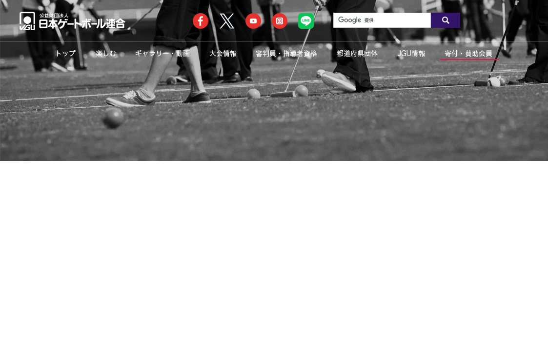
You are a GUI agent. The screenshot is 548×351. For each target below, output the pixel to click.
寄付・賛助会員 (468, 53)
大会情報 (222, 53)
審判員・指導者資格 (287, 53)
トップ (65, 53)
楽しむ (106, 53)
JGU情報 (411, 53)
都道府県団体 (357, 53)
